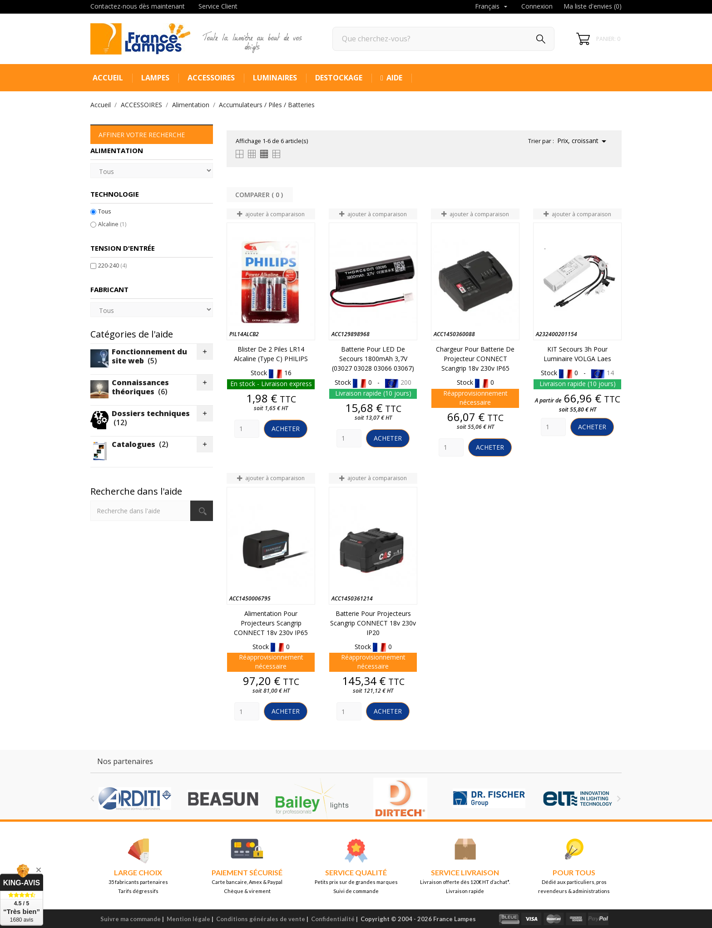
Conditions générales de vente (260, 919)
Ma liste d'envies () (593, 6)
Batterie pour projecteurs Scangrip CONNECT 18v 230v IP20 (373, 623)
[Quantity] (246, 429)
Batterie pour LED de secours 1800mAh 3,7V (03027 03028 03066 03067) (373, 358)
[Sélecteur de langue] (492, 7)
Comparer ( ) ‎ (260, 194)
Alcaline (112, 224)
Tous (104, 211)
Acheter (286, 428)
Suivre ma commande (130, 919)
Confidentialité (333, 919)
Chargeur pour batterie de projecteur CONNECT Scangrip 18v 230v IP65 (475, 358)
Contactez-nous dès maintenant (137, 6)
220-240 (112, 265)
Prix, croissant (583, 141)
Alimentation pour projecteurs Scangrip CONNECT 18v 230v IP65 (271, 623)
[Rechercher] (443, 39)
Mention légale (188, 919)
